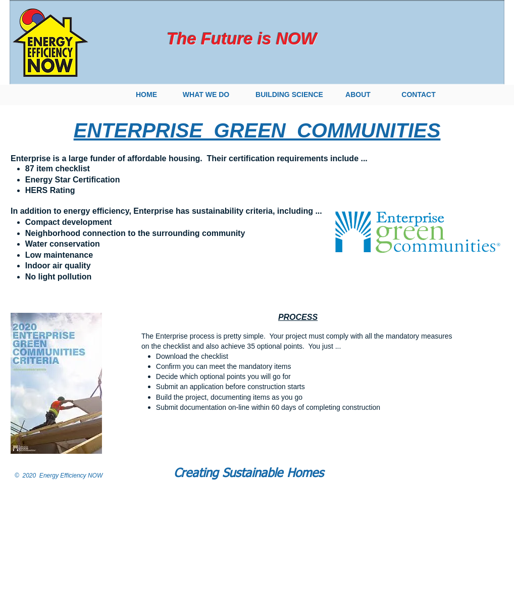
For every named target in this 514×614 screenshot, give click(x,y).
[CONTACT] (418, 95)
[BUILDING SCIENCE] (289, 95)
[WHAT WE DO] (206, 95)
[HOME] (146, 95)
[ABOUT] (358, 95)
